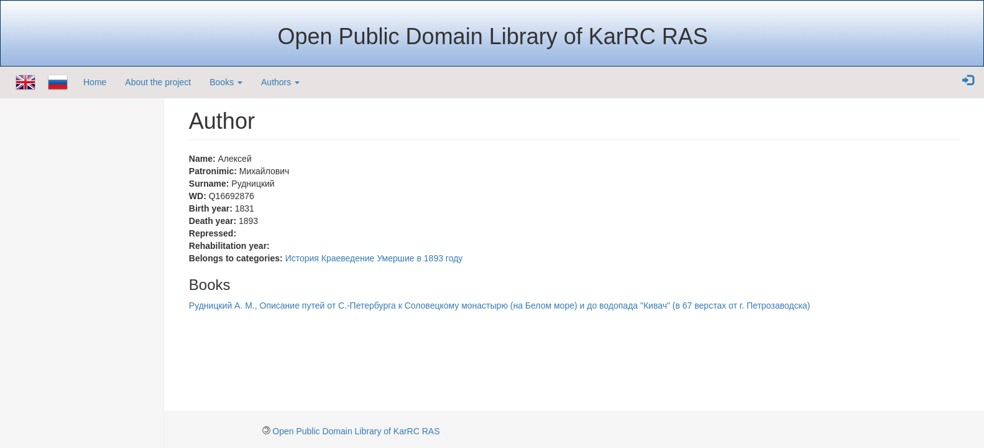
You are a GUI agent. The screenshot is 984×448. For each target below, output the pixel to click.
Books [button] (225, 82)
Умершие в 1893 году (419, 258)
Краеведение (348, 258)
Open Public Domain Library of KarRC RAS (355, 431)
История (302, 258)
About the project (158, 82)
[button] (968, 81)
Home (94, 82)
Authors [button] (280, 82)
